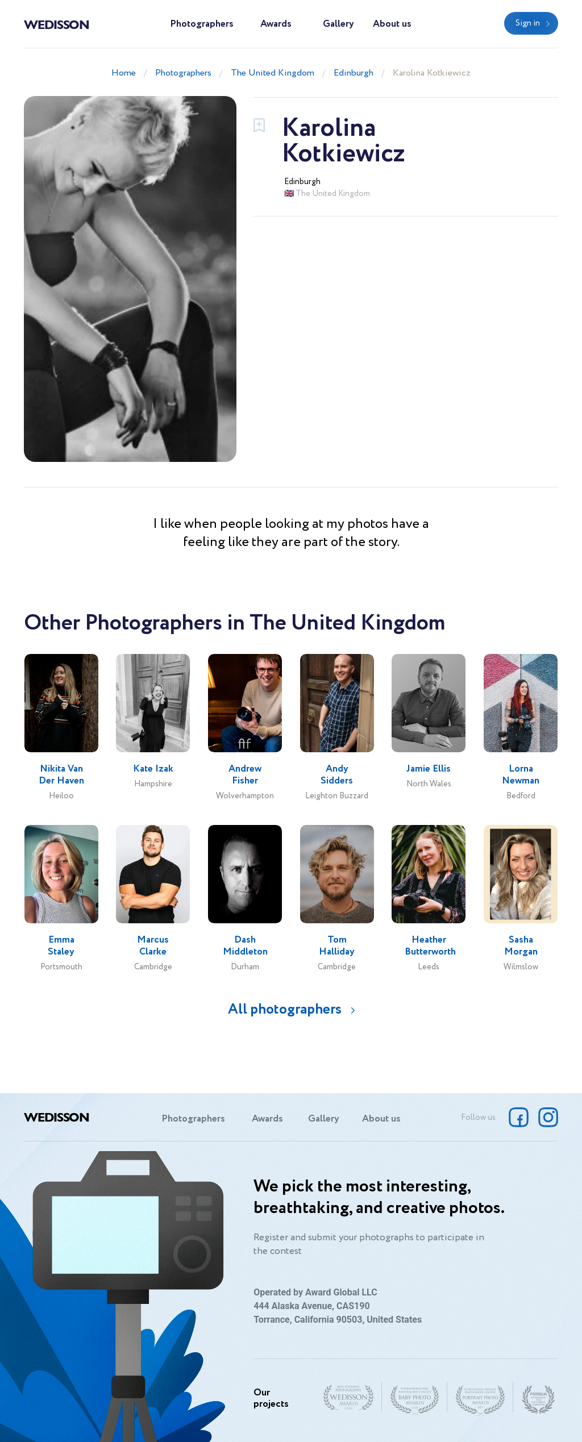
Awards (276, 24)
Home (123, 73)
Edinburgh (353, 73)
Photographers (202, 24)
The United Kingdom (272, 73)
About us (392, 24)
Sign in (528, 23)
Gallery (338, 24)
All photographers (285, 1009)
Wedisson (56, 24)
